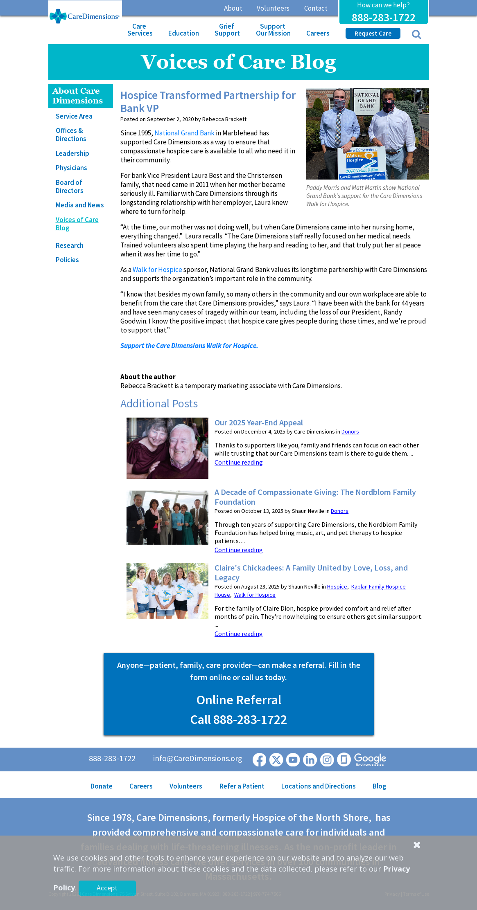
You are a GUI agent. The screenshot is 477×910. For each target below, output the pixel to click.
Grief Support (227, 30)
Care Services (140, 30)
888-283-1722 (384, 17)
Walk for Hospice (157, 269)
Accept (107, 887)
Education (183, 33)
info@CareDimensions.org (197, 758)
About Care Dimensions (77, 96)
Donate (101, 786)
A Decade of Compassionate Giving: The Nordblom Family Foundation (315, 497)
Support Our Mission (273, 30)
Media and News (80, 204)
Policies (67, 259)
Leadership (72, 153)
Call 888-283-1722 (238, 719)
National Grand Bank (184, 132)
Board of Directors (70, 186)
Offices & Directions (71, 134)
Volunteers (273, 8)
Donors (350, 431)
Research (70, 245)
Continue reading (239, 462)
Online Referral (238, 700)
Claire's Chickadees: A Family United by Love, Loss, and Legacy (311, 572)
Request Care (373, 33)
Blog (380, 786)
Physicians (71, 167)
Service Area (74, 116)
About (233, 8)
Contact (316, 8)
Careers (318, 33)
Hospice (337, 586)
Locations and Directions (318, 786)
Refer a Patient (241, 786)
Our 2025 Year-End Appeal (259, 422)
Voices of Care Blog (77, 223)
